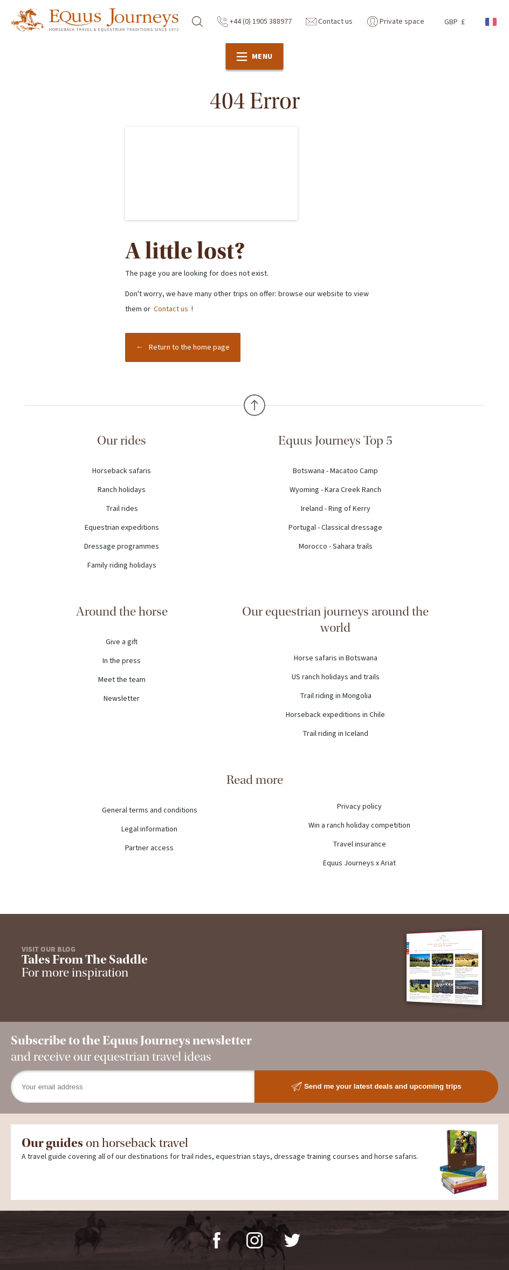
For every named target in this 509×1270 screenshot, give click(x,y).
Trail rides (122, 508)
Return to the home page (189, 347)
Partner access (149, 848)
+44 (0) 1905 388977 (254, 21)
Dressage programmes (121, 546)
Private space (395, 21)
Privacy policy (359, 806)
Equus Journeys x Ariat (359, 863)
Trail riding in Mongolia (336, 696)
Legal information (149, 829)
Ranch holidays (122, 489)
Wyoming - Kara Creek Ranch (335, 489)
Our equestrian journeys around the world (335, 619)
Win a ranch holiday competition (359, 825)
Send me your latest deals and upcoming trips (376, 1086)
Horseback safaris (121, 471)
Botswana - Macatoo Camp (335, 471)
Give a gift (121, 642)
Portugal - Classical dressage (335, 527)
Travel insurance (359, 844)
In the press (121, 661)
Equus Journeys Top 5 (335, 440)
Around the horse (122, 611)
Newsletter (122, 698)
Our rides (121, 440)
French (491, 22)
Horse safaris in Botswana (335, 658)
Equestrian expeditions (122, 527)
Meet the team (122, 679)
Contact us (329, 21)
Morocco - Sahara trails (336, 546)
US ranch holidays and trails (336, 677)
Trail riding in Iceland (335, 733)
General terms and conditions (149, 810)
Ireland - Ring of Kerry (335, 508)
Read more (254, 780)
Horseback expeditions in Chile (335, 714)
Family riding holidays (121, 565)
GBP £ (454, 22)
